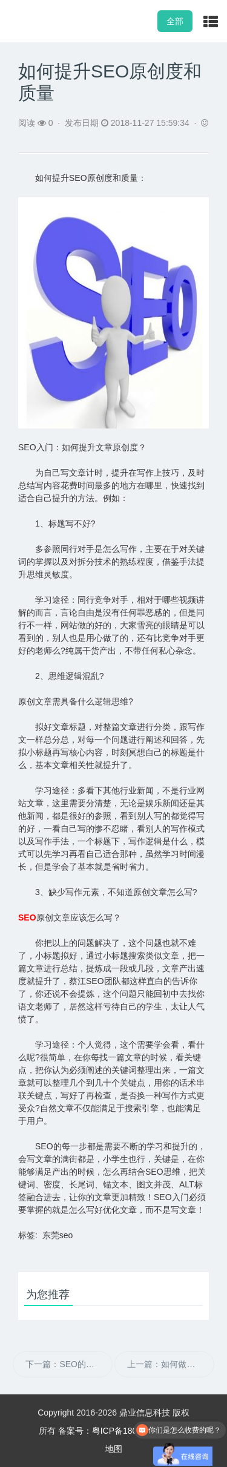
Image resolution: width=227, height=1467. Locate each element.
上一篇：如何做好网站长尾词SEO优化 (170, 1364)
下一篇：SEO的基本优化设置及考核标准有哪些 (68, 1364)
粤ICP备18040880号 (130, 1431)
